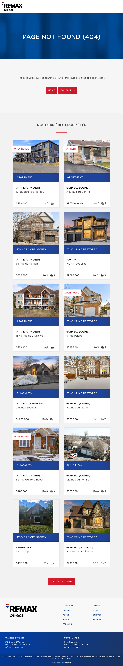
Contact (97, 615)
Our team (67, 610)
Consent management (61, 659)
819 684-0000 (16, 647)
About (66, 615)
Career (96, 606)
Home (51, 90)
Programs (67, 624)
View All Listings (61, 582)
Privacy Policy (102, 657)
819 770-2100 (74, 647)
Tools (66, 619)
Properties (68, 606)
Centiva (66, 663)
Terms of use (114, 657)
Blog (95, 610)
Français (97, 619)
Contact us (68, 90)
